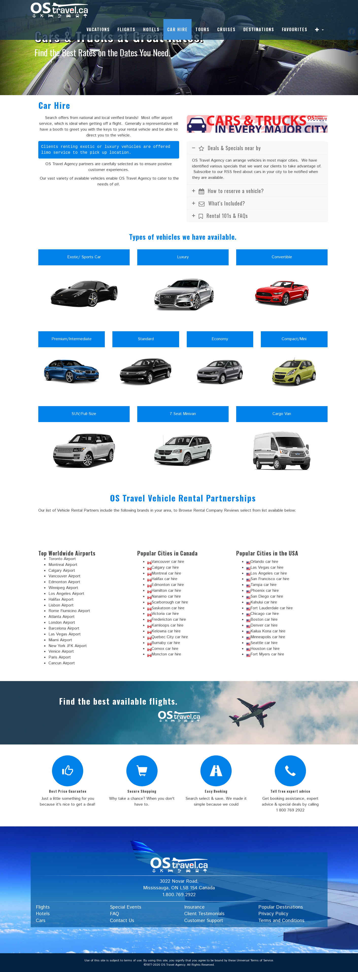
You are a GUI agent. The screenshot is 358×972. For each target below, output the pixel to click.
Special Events (125, 907)
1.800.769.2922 (179, 894)
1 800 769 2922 (290, 810)
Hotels (151, 29)
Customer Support (203, 920)
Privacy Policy (273, 914)
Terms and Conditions (281, 920)
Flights (126, 29)
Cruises (226, 29)
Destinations (258, 29)
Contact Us (122, 920)
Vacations (98, 29)
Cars (40, 920)
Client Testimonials (204, 914)
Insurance (194, 907)
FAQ (114, 914)
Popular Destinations (280, 907)
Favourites (295, 29)
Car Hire (177, 29)
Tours (202, 29)
